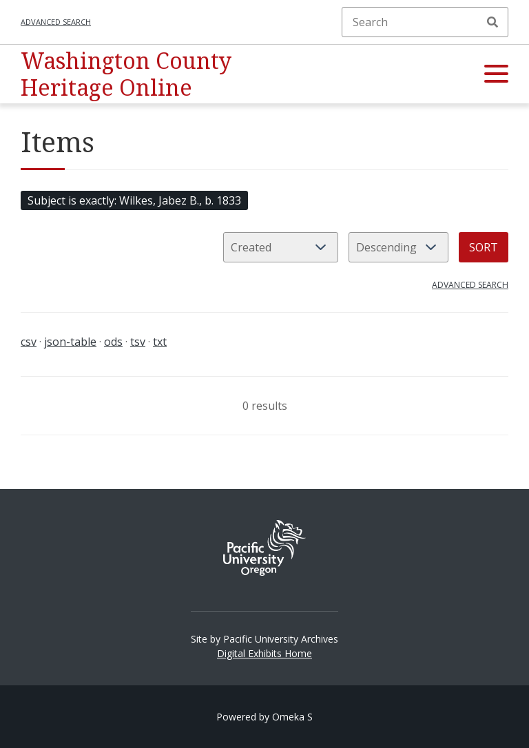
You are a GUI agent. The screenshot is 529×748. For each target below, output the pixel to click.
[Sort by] (280, 247)
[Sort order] (398, 247)
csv (29, 341)
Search (492, 22)
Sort (483, 247)
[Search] (425, 22)
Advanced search (56, 22)
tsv (137, 341)
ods (113, 341)
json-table (70, 341)
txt (160, 341)
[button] (496, 74)
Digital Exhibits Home (264, 653)
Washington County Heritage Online (126, 73)
